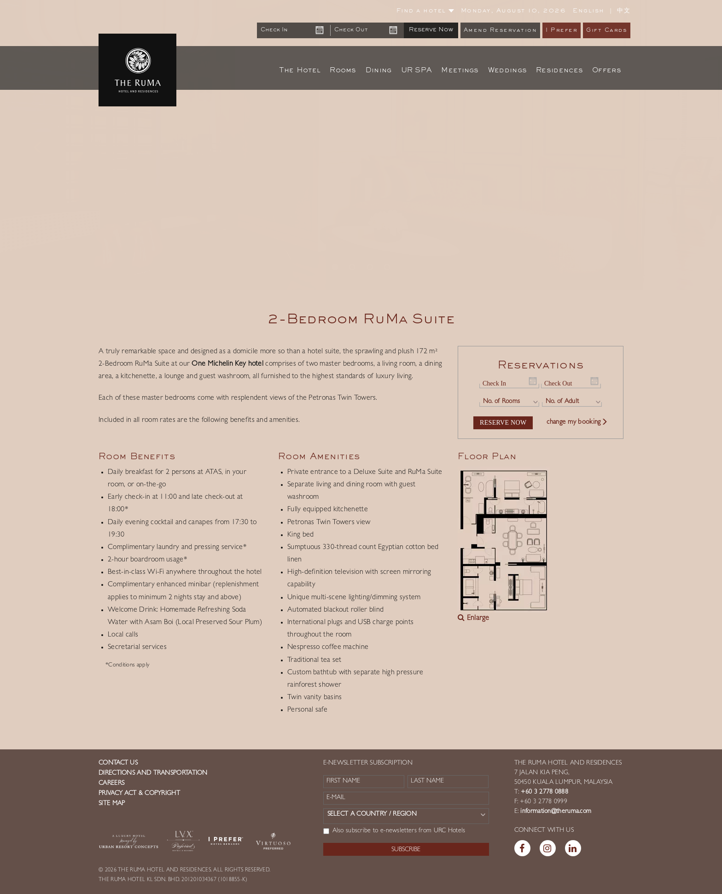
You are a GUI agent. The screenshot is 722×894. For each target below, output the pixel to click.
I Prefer (561, 30)
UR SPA (416, 70)
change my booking (577, 422)
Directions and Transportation (153, 773)
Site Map (112, 804)
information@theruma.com (555, 811)
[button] (36, 145)
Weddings (507, 70)
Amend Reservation (500, 30)
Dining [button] (379, 70)
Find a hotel (425, 11)
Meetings (459, 70)
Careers (111, 783)
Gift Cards (606, 30)
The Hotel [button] (300, 70)
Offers (606, 70)
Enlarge (473, 618)
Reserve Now (431, 30)
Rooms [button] (343, 70)
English (589, 11)
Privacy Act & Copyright (139, 793)
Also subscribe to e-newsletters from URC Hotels (394, 831)
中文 (623, 11)
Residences (559, 70)
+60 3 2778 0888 (543, 792)
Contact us (118, 763)
